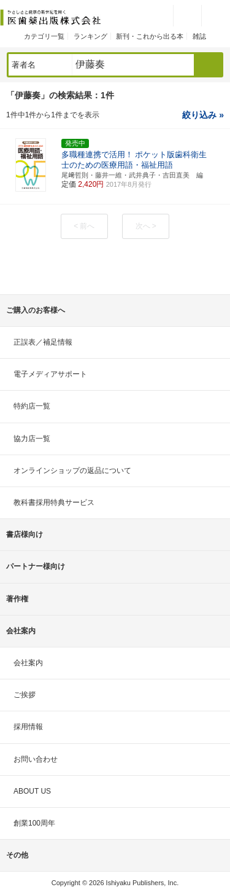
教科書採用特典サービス (53, 502)
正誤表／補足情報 (42, 342)
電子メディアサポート (50, 374)
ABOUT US (32, 791)
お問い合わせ (35, 759)
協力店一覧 (31, 438)
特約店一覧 (31, 406)
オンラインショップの (72, 470)
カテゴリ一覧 (44, 36)
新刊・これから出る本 (149, 36)
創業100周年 (34, 823)
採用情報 (28, 726)
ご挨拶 (24, 694)
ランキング (90, 36)
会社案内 (28, 663)
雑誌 (199, 36)
